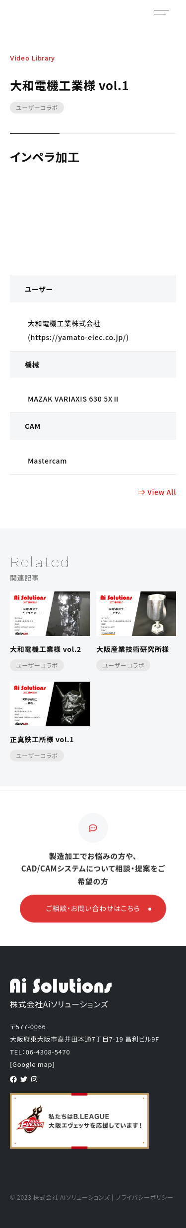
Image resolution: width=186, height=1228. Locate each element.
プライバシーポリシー (144, 1197)
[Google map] (32, 1064)
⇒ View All (157, 492)
